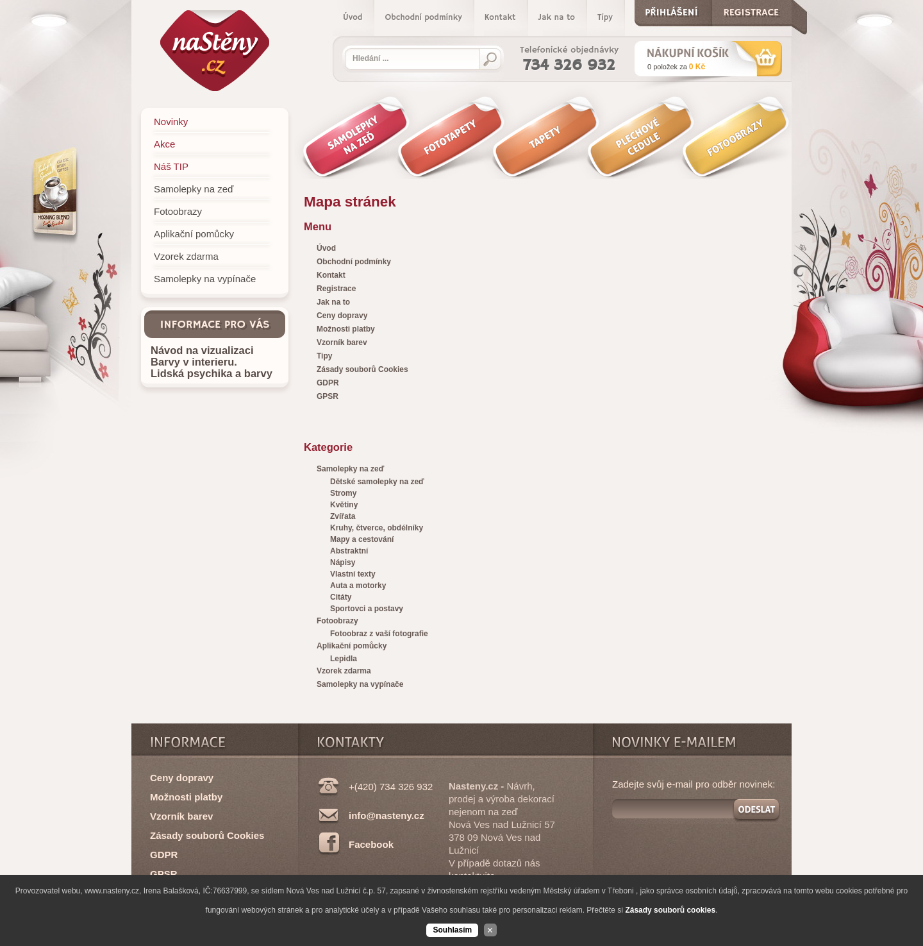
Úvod (352, 17)
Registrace (751, 9)
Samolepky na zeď (350, 468)
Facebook (371, 844)
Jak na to (556, 17)
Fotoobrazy (337, 620)
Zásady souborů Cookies (207, 835)
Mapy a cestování (362, 539)
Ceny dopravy (181, 777)
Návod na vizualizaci (202, 350)
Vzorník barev (181, 816)
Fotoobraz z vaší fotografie (379, 633)
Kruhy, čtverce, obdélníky (376, 527)
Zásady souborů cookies (670, 910)
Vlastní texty (353, 574)
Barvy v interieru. (194, 361)
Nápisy (342, 562)
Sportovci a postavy (366, 608)
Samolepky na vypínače (360, 684)
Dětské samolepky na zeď (377, 481)
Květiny (344, 504)
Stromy (343, 493)
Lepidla (343, 658)
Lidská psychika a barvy (211, 373)
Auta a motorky (358, 585)
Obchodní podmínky (423, 17)
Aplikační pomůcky (352, 645)
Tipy (605, 17)
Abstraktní (349, 550)
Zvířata (342, 516)
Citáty (340, 597)
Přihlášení (671, 9)
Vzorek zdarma (344, 670)
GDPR (164, 854)
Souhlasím (452, 929)
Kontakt (500, 17)
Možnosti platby (186, 796)
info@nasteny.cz (386, 815)
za (676, 66)
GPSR (164, 873)
